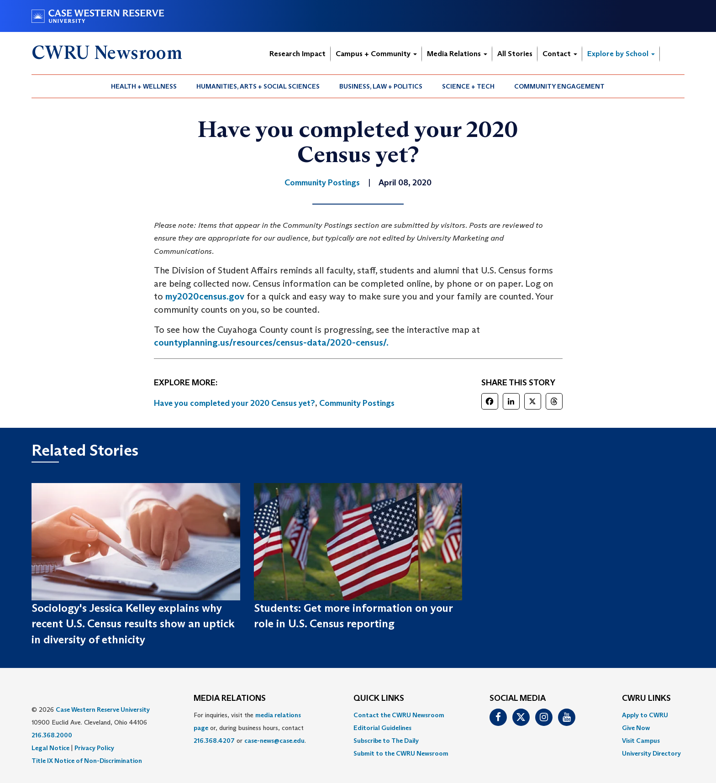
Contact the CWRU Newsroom (398, 715)
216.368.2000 (52, 735)
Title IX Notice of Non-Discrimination (87, 761)
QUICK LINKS (378, 698)
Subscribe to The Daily (386, 740)
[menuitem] (144, 86)
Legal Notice (50, 748)
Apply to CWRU (645, 715)
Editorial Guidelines (382, 728)
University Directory (651, 753)
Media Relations (457, 53)
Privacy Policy (94, 748)
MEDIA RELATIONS (230, 698)
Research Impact (297, 53)
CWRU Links (646, 698)
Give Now (636, 728)
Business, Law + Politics (380, 86)
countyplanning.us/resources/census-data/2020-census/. (271, 342)
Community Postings (357, 403)
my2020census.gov (204, 296)
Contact (559, 53)
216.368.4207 (214, 740)
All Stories (514, 53)
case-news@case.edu (274, 740)
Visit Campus (641, 740)
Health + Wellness (144, 86)
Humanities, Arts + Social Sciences (258, 86)
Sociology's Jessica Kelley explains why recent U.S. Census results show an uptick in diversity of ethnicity (133, 623)
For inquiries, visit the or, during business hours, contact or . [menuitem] (250, 728)
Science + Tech (468, 86)
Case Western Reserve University (103, 709)
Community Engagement (559, 86)
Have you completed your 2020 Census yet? (234, 403)
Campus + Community (376, 53)
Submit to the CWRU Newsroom (400, 753)
